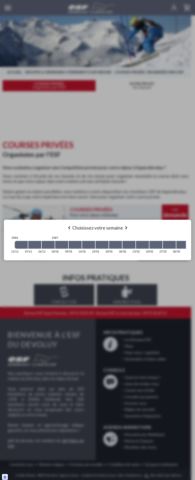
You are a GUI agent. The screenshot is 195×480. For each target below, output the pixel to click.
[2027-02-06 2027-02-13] (128, 245)
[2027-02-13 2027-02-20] (142, 245)
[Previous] (69, 228)
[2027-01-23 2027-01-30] (102, 245)
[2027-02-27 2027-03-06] (169, 245)
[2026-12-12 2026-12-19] (21, 245)
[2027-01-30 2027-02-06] (115, 245)
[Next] (126, 228)
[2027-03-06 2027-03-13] (182, 245)
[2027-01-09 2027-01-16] (75, 245)
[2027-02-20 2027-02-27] (155, 245)
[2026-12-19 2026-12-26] (34, 245)
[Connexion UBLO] (5, 477)
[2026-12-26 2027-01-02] (48, 245)
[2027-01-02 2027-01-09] (61, 245)
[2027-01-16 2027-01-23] (88, 245)
